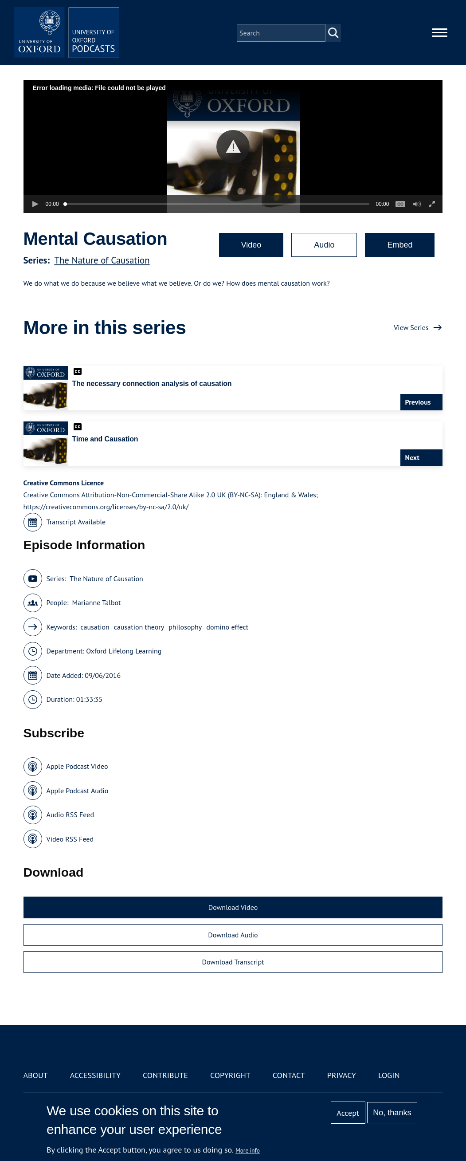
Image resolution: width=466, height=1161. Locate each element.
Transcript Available (76, 521)
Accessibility (95, 1075)
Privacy (341, 1075)
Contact (289, 1075)
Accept (348, 1113)
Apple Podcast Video (77, 766)
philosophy (185, 626)
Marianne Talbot (96, 602)
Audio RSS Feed (70, 814)
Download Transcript (233, 961)
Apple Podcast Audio (78, 790)
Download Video (233, 907)
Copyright (230, 1075)
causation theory (139, 626)
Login (389, 1075)
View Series (411, 327)
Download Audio (233, 934)
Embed (399, 244)
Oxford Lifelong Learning (123, 650)
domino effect (227, 626)
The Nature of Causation (101, 260)
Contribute (165, 1075)
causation (95, 626)
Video (251, 244)
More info (247, 1150)
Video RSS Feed (70, 838)
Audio (324, 244)
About (35, 1075)
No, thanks (392, 1112)
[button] (233, 146)
